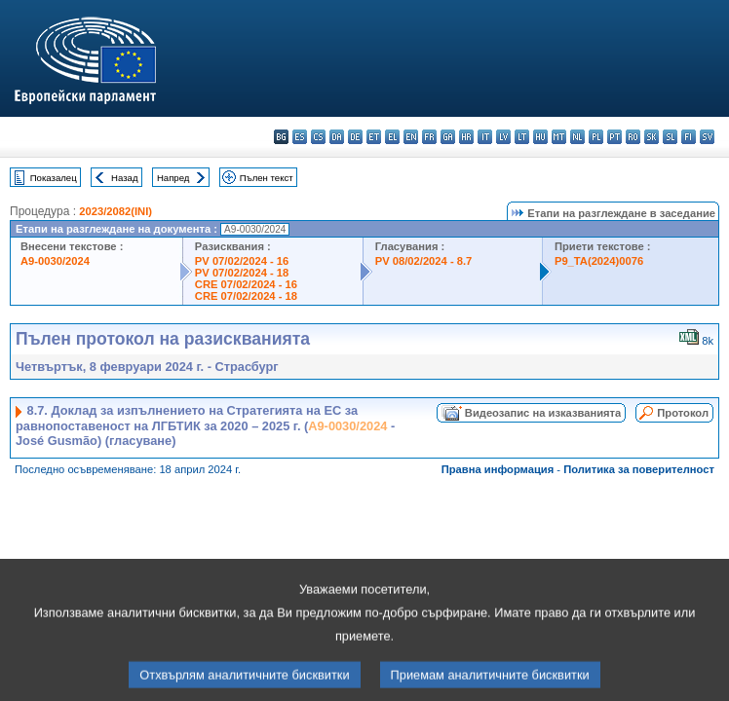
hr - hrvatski (466, 136)
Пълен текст (266, 177)
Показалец (53, 177)
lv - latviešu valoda (503, 136)
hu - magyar (540, 136)
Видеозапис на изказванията (543, 413)
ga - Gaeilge (448, 136)
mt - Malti (559, 136)
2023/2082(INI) (115, 211)
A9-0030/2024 (55, 261)
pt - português (614, 136)
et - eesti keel (373, 136)
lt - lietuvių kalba (522, 136)
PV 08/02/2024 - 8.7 (424, 261)
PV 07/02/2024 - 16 (241, 261)
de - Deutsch (355, 136)
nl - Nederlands (577, 136)
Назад (124, 177)
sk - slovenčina (651, 136)
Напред (173, 177)
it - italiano (485, 136)
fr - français (429, 136)
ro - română (633, 136)
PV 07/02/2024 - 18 (241, 272)
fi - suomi (688, 136)
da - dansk (336, 136)
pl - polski (596, 136)
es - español (299, 136)
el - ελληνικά (392, 136)
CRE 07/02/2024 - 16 (246, 284)
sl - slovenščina (670, 136)
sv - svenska (707, 136)
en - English (410, 136)
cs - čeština (318, 136)
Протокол (683, 413)
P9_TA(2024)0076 (599, 261)
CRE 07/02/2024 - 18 (246, 296)
